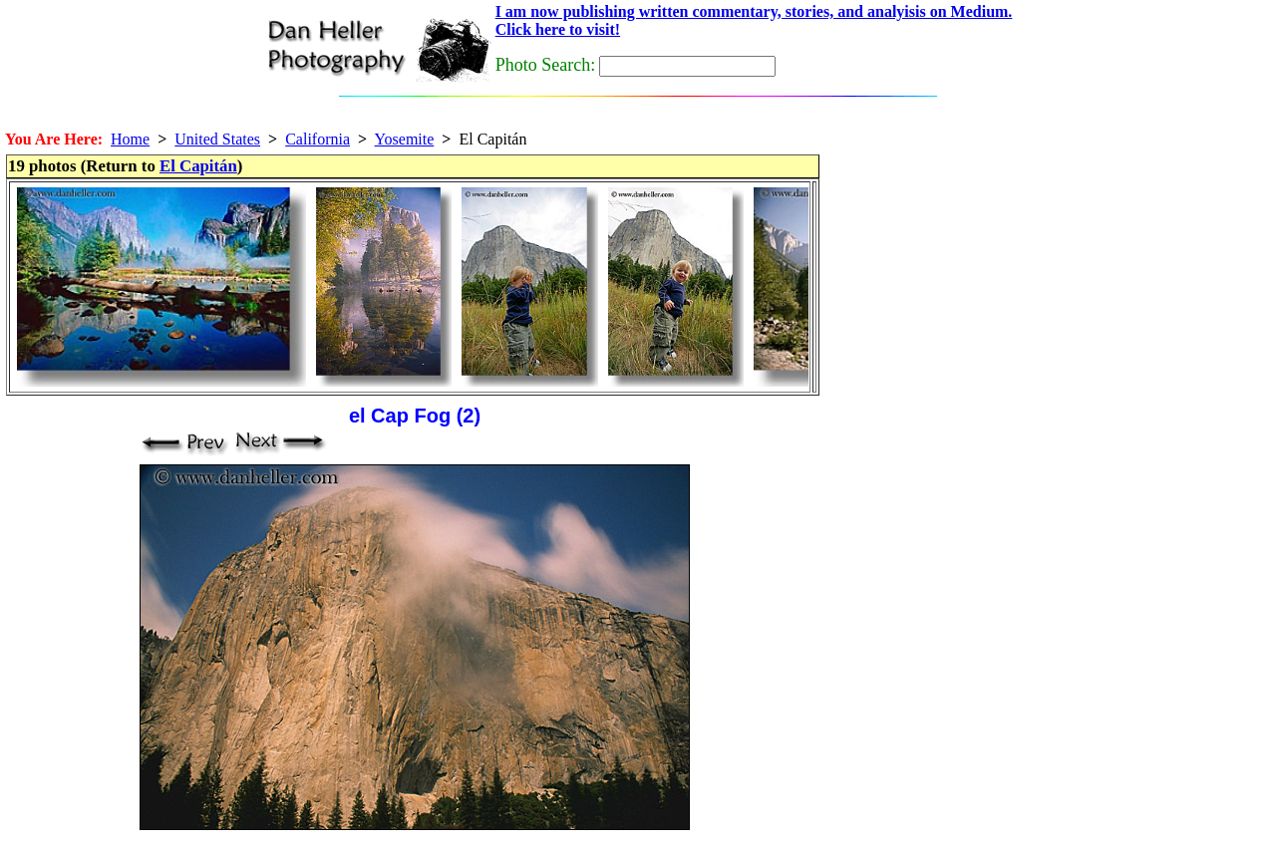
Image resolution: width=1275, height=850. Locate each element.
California (317, 139)
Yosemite (405, 139)
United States (217, 139)
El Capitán (198, 165)
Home (130, 139)
